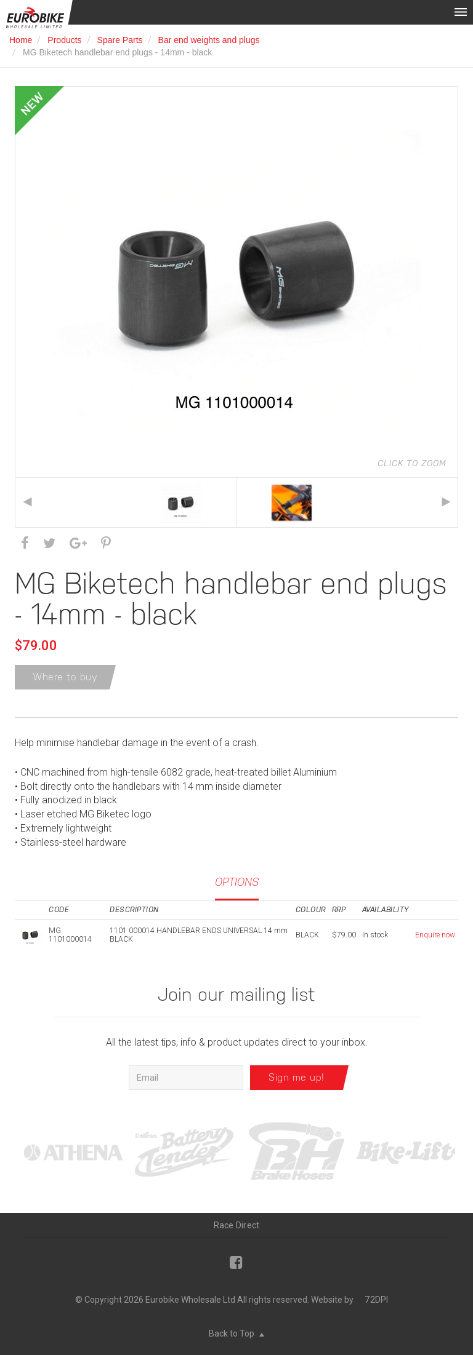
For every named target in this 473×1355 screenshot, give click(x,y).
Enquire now (435, 935)
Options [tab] (237, 881)
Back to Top (236, 1333)
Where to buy (65, 677)
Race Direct (237, 1225)
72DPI (376, 1300)
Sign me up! (297, 1077)
